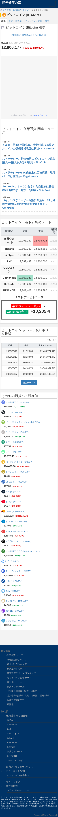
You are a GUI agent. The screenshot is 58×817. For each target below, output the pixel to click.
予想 (10, 21)
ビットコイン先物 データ (19, 677)
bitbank (10, 738)
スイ (12, 561)
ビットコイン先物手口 (18, 775)
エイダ (15, 491)
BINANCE (12, 742)
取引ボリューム (14, 682)
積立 (47, 21)
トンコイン (17, 521)
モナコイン (18, 601)
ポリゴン (16, 611)
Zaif (9, 729)
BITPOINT (12, 756)
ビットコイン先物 (33, 21)
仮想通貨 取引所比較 (17, 715)
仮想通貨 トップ (14, 655)
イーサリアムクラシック (23, 551)
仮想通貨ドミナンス (17, 668)
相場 (3, 21)
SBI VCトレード (15, 760)
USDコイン (17, 482)
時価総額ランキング (17, 659)
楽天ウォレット (14, 751)
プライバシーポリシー (18, 790)
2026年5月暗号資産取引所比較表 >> (29, 35)
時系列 (18, 21)
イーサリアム (18, 402)
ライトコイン (18, 432)
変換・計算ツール (15, 686)
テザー (15, 442)
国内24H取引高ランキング (20, 766)
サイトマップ (13, 781)
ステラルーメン (19, 541)
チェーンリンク (19, 571)
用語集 (10, 704)
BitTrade (11, 747)
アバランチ (17, 531)
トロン (14, 501)
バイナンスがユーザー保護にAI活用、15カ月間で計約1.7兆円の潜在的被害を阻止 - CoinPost (28, 204)
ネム (13, 591)
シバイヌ (16, 511)
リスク (14, 581)
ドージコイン (19, 471)
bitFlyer (10, 720)
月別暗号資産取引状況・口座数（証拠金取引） (30, 695)
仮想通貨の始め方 (15, 700)
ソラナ (14, 452)
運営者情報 (12, 785)
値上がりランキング (17, 664)
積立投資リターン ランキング (21, 673)
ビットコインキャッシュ (23, 422)
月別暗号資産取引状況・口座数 (22, 691)
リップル (16, 412)
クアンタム (17, 620)
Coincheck (12, 724)
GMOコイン (13, 733)
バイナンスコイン (20, 462)
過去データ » (29, 382)
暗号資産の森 (11, 2)
